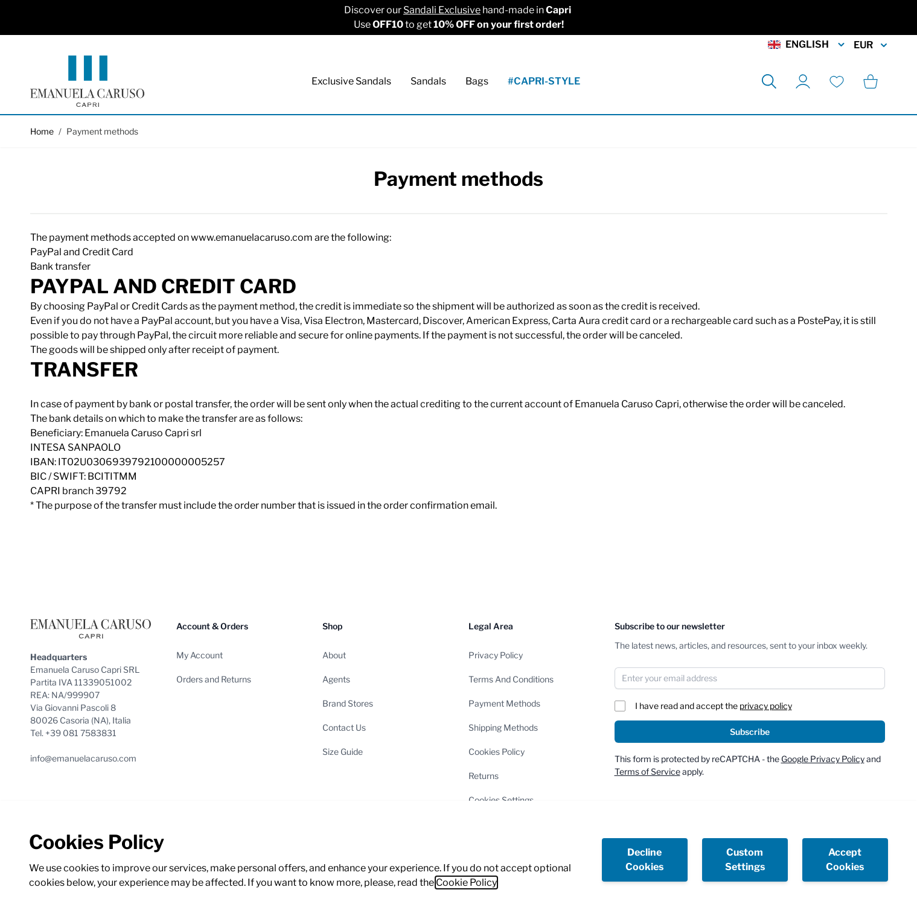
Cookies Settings (501, 800)
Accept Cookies (845, 860)
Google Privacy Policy (822, 759)
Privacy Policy (495, 655)
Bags (476, 81)
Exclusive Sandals (351, 81)
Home (42, 131)
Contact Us (344, 727)
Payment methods (102, 131)
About (334, 655)
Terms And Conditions (511, 679)
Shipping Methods (503, 727)
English (807, 45)
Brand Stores (347, 703)
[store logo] (87, 81)
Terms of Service (647, 771)
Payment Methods (504, 703)
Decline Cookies (644, 860)
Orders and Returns (213, 679)
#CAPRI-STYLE (544, 81)
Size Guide (342, 751)
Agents (336, 679)
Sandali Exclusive (442, 10)
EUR (870, 45)
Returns (483, 776)
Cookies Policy (496, 751)
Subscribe (750, 732)
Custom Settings (745, 860)
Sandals (428, 81)
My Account (199, 655)
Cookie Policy (466, 882)
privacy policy (766, 706)
